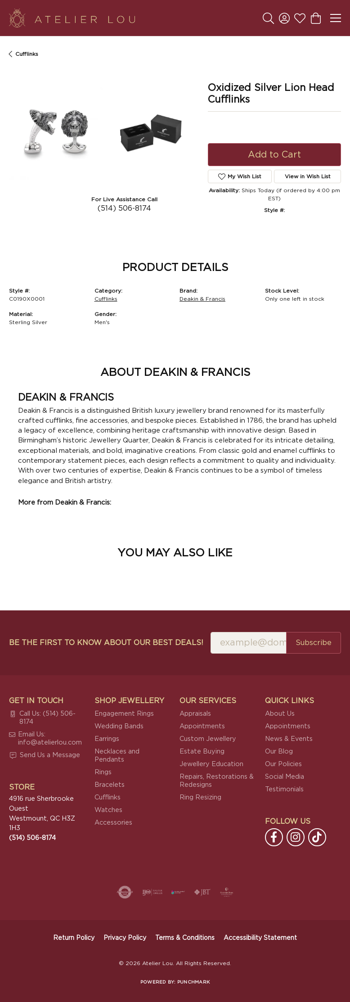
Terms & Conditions (185, 938)
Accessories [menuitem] (113, 822)
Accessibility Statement (260, 938)
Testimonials (284, 789)
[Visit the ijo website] (152, 892)
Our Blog (279, 751)
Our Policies (283, 764)
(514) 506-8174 (124, 208)
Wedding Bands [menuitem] (119, 726)
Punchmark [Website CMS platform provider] (193, 982)
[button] (268, 18)
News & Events (289, 739)
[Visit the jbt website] (202, 892)
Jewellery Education (211, 764)
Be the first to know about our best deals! (106, 642)
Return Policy (73, 938)
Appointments (202, 726)
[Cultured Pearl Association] (226, 892)
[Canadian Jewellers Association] (178, 892)
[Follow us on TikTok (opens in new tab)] (317, 837)
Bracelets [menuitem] (109, 784)
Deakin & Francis (202, 299)
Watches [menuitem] (108, 810)
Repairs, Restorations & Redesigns (216, 780)
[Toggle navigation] (336, 18)
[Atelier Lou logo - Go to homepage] (71, 18)
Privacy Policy (124, 938)
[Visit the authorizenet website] (125, 892)
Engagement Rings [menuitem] (124, 713)
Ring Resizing (200, 797)
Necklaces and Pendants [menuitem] (116, 755)
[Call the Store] (32, 838)
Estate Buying (201, 751)
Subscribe (314, 642)
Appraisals (195, 713)
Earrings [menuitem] (106, 739)
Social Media (284, 776)
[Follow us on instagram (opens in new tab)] (296, 837)
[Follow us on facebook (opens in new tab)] (274, 837)
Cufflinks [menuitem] (107, 797)
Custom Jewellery (207, 739)
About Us (280, 713)
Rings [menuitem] (103, 772)
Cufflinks (26, 54)
